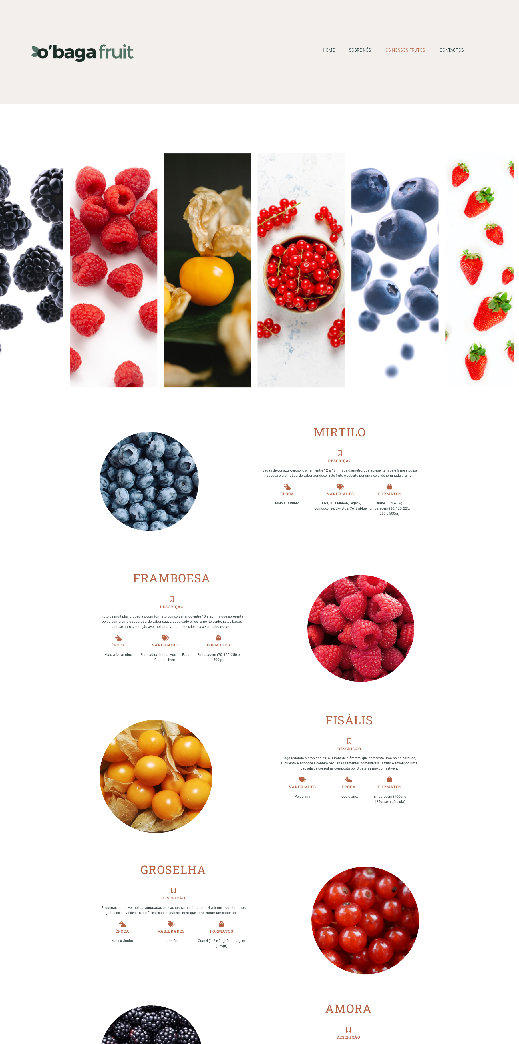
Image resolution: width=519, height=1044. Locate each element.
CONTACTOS (452, 50)
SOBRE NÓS (360, 50)
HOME (329, 50)
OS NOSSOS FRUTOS (405, 50)
